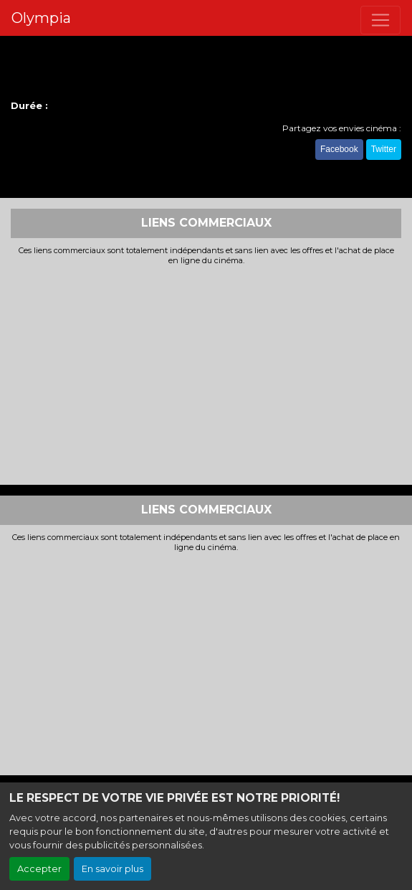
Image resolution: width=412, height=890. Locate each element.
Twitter (383, 149)
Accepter (39, 868)
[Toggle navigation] (380, 20)
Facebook (339, 149)
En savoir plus (112, 868)
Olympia (41, 18)
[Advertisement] (206, 373)
